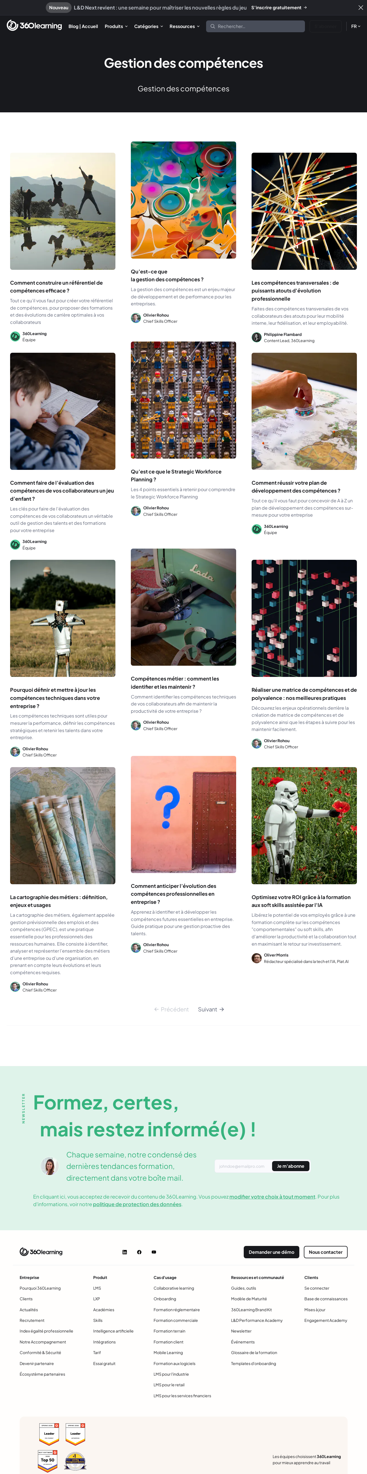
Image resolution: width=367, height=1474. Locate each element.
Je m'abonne (290, 1166)
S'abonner (325, 26)
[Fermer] (361, 7)
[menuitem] (83, 26)
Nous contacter (326, 1252)
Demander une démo (271, 1252)
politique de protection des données (137, 1204)
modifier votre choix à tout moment (272, 1196)
